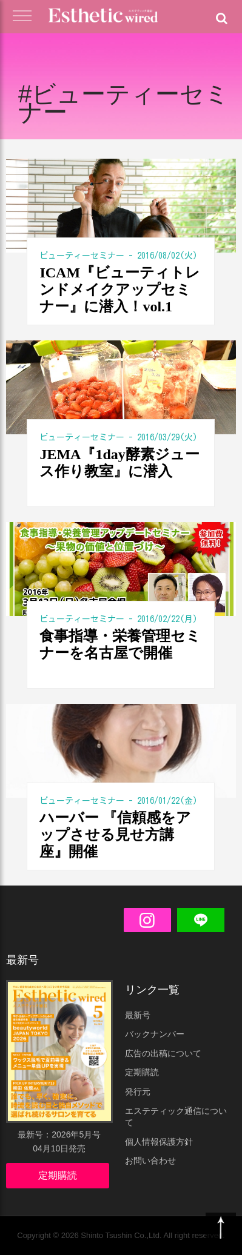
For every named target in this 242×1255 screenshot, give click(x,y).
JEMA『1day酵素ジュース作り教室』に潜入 (119, 462)
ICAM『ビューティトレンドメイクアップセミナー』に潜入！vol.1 (119, 289)
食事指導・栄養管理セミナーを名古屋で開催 (120, 644)
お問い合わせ (150, 1160)
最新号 (137, 1015)
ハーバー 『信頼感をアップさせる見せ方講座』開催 (115, 834)
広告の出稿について (163, 1053)
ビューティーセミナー (81, 255)
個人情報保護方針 (159, 1142)
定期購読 (57, 1175)
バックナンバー (154, 1034)
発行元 (137, 1091)
